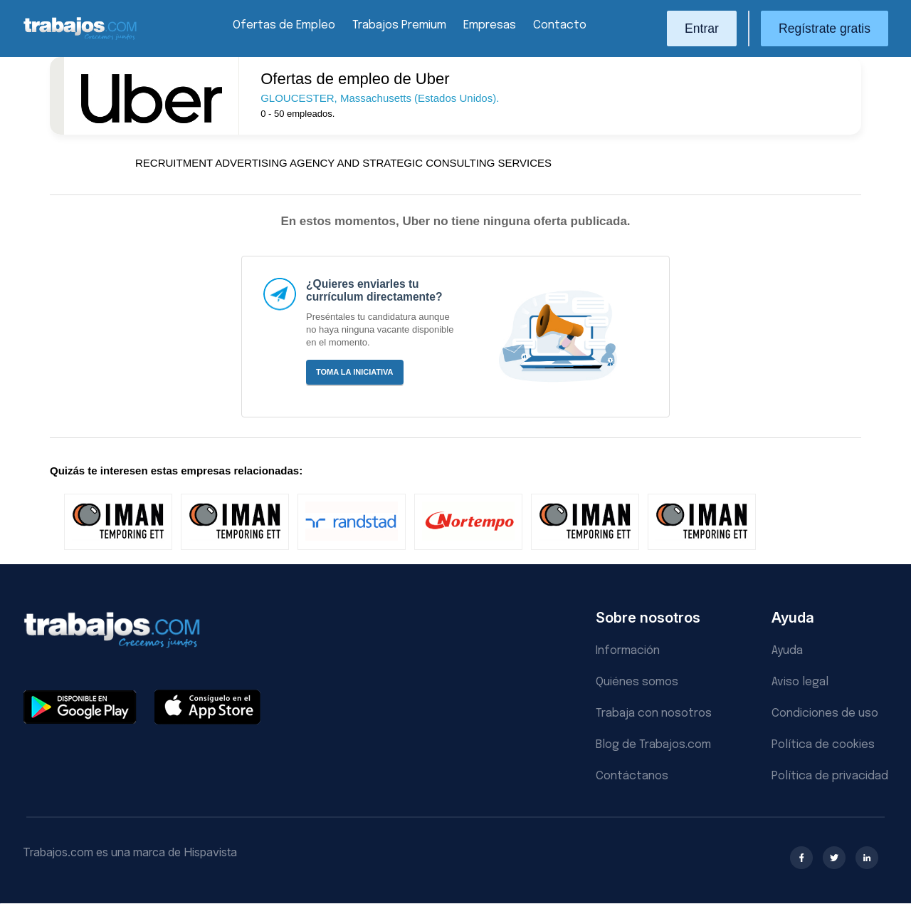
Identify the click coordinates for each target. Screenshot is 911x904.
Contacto (559, 25)
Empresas (489, 25)
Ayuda (787, 651)
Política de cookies (823, 745)
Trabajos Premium (399, 25)
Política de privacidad (830, 776)
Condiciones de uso (825, 713)
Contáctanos (632, 776)
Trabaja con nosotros (654, 713)
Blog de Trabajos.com (653, 745)
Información (628, 651)
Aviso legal (800, 682)
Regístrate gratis (824, 28)
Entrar (702, 28)
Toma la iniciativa (355, 372)
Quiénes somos (637, 682)
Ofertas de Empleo (284, 25)
